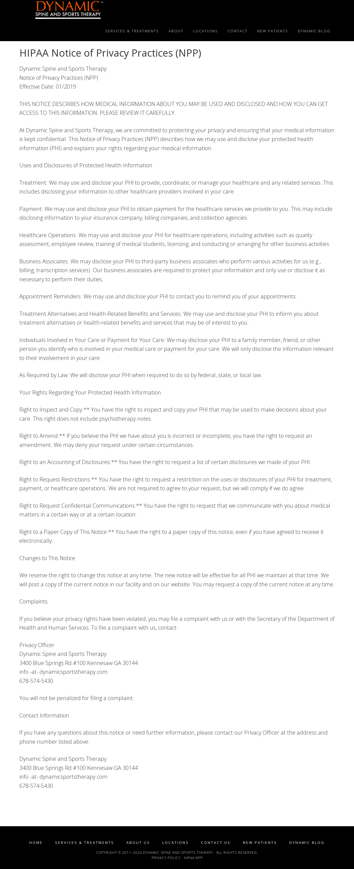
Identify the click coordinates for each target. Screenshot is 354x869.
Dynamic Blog (307, 842)
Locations (175, 842)
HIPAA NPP (193, 857)
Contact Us (216, 842)
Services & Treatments (84, 842)
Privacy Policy (166, 857)
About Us (138, 842)
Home (36, 842)
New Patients (260, 842)
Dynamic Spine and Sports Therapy (69, 10)
